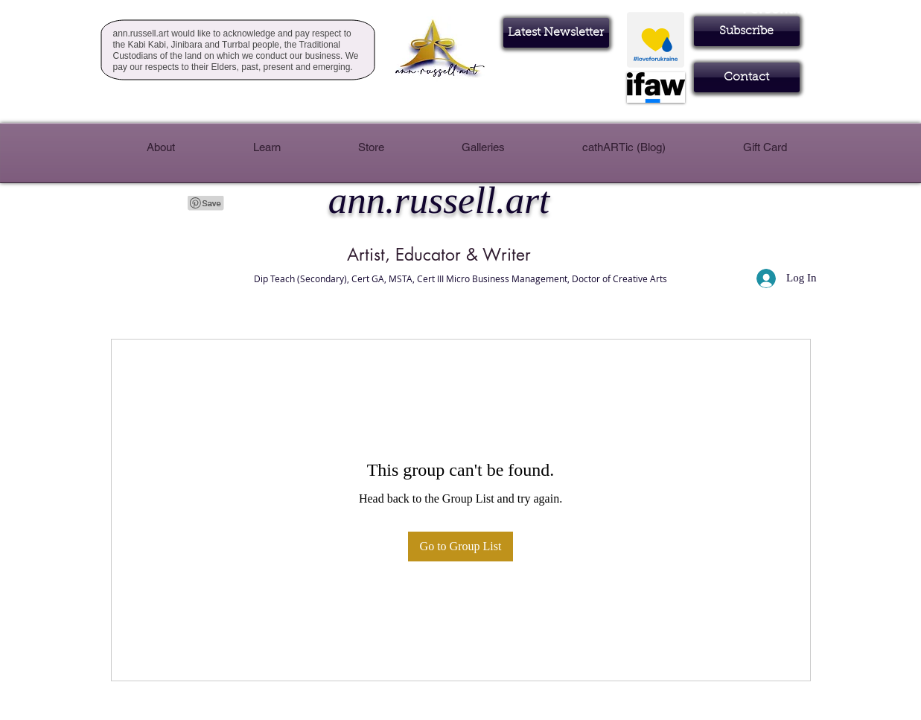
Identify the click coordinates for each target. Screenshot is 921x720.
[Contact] (747, 77)
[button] (747, 31)
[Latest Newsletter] (556, 33)
